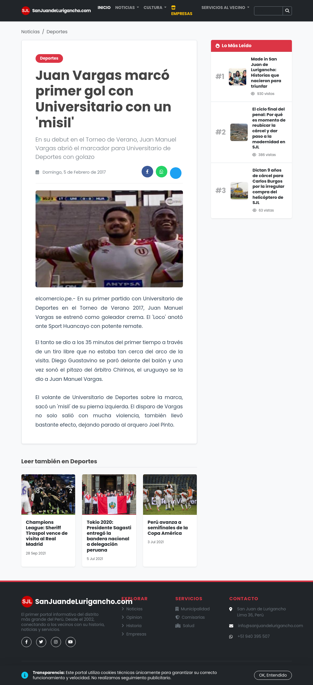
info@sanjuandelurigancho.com (270, 626)
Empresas (181, 10)
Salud (185, 626)
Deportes (57, 31)
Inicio (104, 7)
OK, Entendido (273, 675)
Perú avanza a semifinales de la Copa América (168, 528)
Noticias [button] (125, 7)
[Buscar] (268, 10)
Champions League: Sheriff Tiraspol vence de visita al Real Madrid (47, 533)
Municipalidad (192, 609)
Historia (131, 626)
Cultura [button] (153, 7)
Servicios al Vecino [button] (223, 7)
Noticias (30, 31)
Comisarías (190, 617)
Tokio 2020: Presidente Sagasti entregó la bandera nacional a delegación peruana (109, 536)
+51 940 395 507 (253, 636)
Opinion (131, 617)
